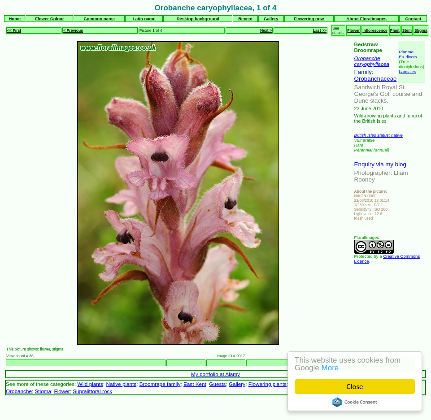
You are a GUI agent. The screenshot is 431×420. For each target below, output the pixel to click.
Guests (217, 384)
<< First (14, 30)
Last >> (320, 30)
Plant (395, 30)
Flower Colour (49, 18)
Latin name (144, 18)
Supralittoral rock (92, 391)
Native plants (121, 384)
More (330, 368)
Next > (266, 30)
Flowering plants (267, 384)
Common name (99, 18)
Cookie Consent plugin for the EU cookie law (354, 402)
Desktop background (198, 18)
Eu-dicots (408, 56)
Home (15, 18)
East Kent (194, 384)
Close (354, 386)
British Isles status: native (378, 135)
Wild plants (90, 384)
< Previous (73, 30)
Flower (353, 30)
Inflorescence (374, 30)
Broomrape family (160, 384)
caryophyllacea (371, 64)
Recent (245, 18)
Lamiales (407, 71)
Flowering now (309, 18)
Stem (407, 30)
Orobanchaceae (375, 78)
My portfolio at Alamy (215, 374)
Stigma (420, 30)
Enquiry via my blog (380, 164)
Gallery (271, 18)
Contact (413, 18)
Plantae (406, 51)
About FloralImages (366, 18)
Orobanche (367, 58)
